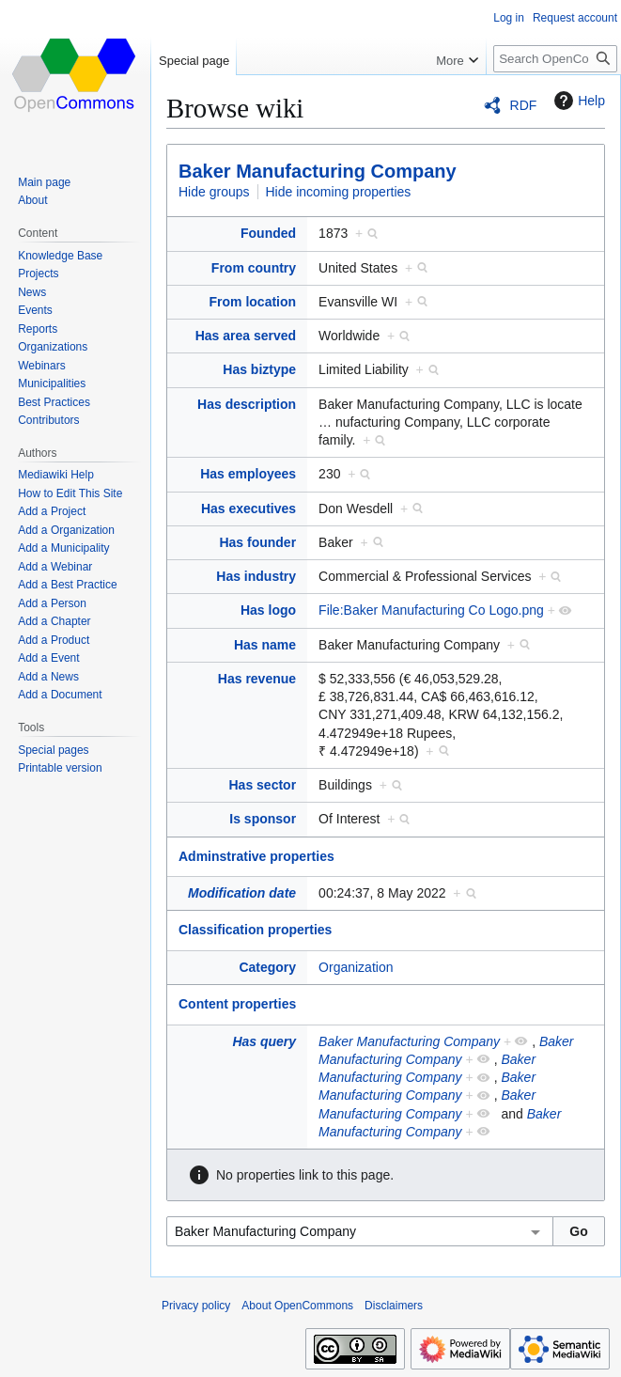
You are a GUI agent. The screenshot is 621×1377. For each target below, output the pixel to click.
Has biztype (259, 369)
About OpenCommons (297, 1305)
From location (253, 301)
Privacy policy (196, 1305)
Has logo (268, 610)
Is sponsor (262, 818)
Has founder (257, 542)
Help (577, 100)
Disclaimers (394, 1305)
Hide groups (214, 191)
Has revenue (257, 678)
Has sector (263, 784)
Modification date (242, 892)
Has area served (245, 335)
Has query (264, 1041)
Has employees (248, 473)
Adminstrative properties (256, 856)
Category (267, 967)
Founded (268, 233)
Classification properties (255, 929)
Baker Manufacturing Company (318, 171)
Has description (246, 404)
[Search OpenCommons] (555, 58)
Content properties (237, 1003)
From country (253, 267)
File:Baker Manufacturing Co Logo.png (431, 610)
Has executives (248, 508)
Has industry (256, 576)
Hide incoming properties (338, 191)
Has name (265, 644)
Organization (355, 967)
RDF (523, 105)
